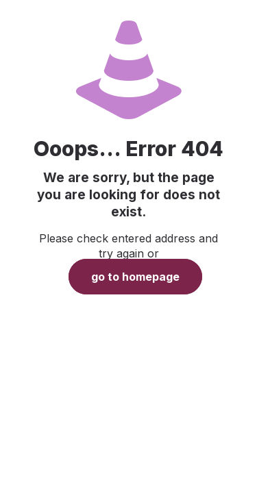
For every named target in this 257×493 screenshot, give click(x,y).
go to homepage (135, 276)
